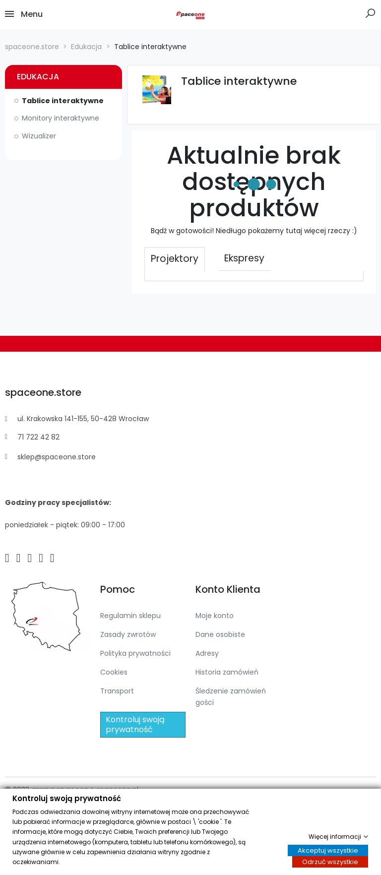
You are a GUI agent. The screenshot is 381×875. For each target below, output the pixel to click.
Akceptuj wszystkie (328, 850)
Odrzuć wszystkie (330, 862)
